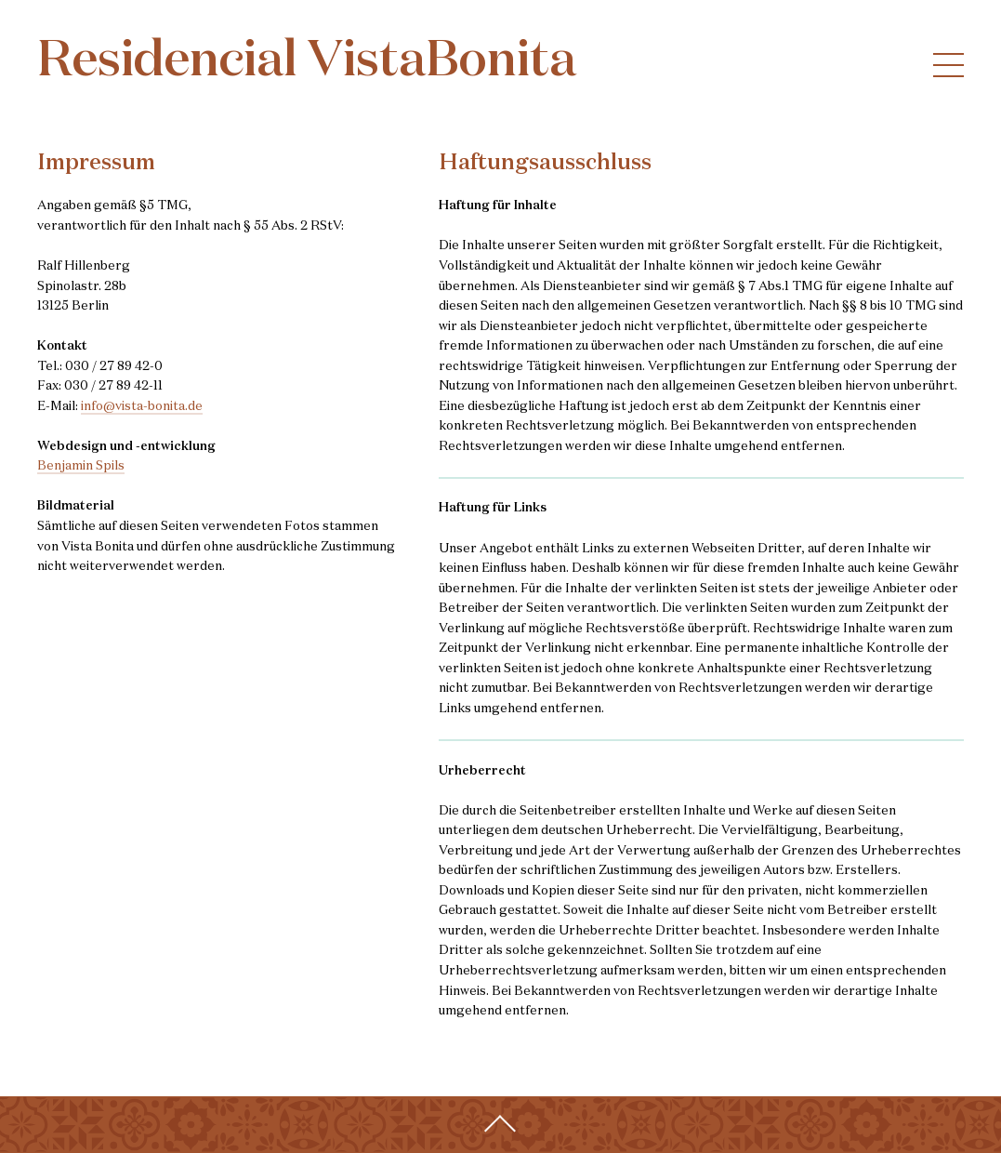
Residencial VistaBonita (306, 61)
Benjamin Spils (81, 466)
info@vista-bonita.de (142, 407)
